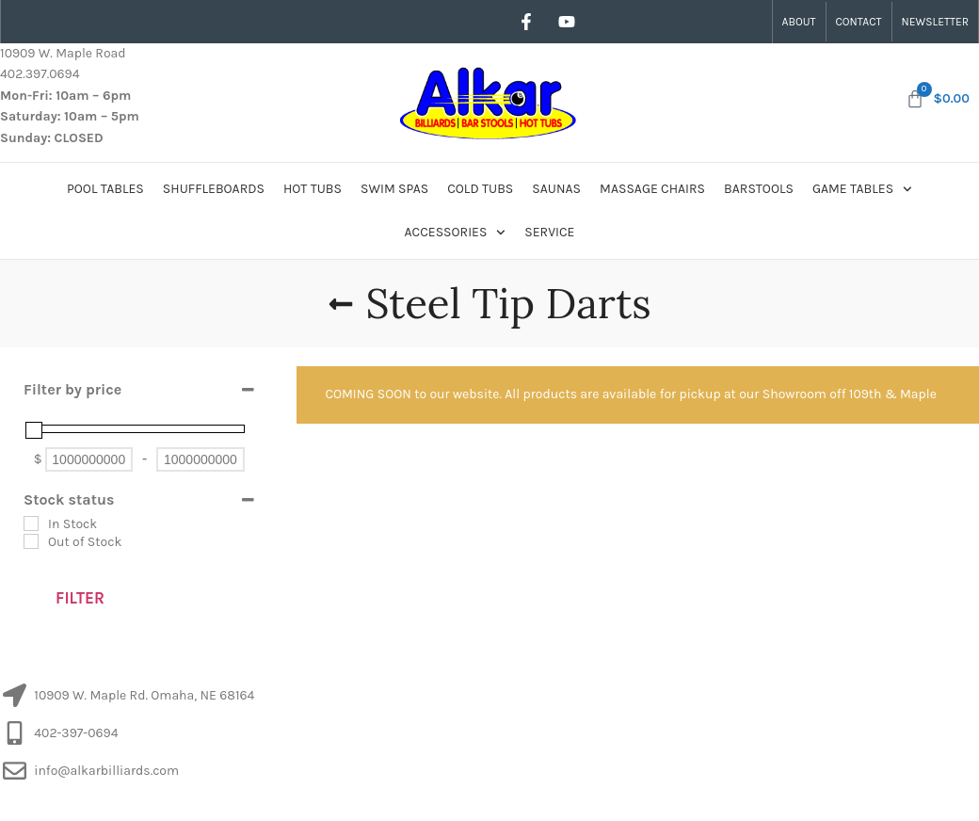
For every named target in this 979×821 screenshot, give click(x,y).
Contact (859, 21)
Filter (80, 597)
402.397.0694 (39, 74)
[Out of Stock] (31, 541)
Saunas (556, 189)
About (799, 21)
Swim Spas (394, 189)
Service (549, 232)
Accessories (455, 232)
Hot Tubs (312, 189)
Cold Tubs (480, 189)
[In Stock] (31, 523)
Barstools (759, 189)
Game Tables (862, 189)
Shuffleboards (214, 189)
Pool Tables (105, 189)
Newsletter (935, 21)
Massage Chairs (652, 189)
